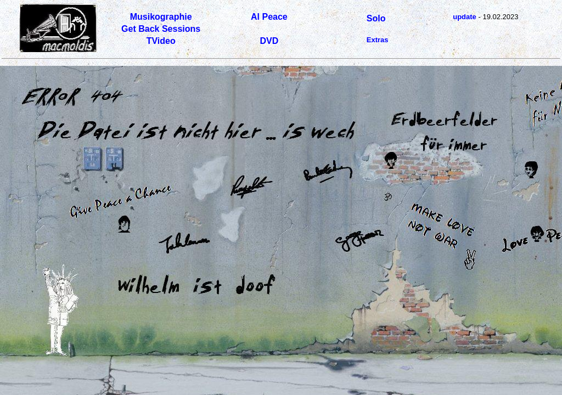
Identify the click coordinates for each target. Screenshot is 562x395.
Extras (378, 40)
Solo (376, 18)
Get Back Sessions (160, 28)
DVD (269, 41)
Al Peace (269, 16)
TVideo (161, 41)
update (464, 17)
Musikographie (161, 16)
